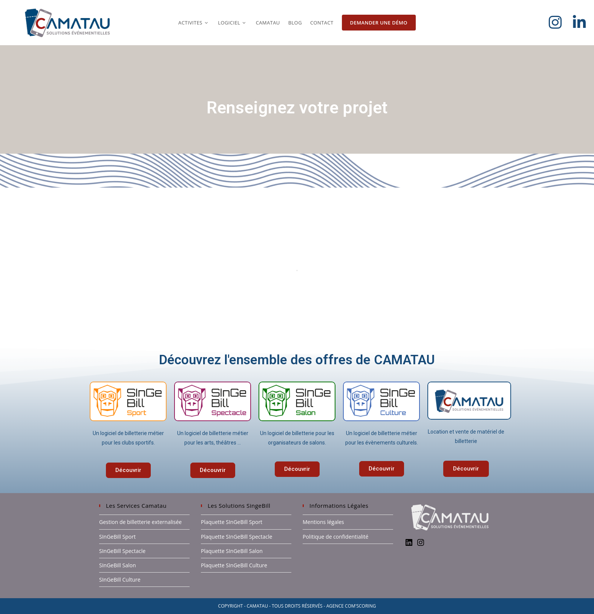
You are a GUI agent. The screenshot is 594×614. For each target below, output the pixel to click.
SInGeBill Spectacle (122, 550)
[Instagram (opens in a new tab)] (561, 22)
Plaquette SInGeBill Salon (232, 550)
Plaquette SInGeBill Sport (231, 521)
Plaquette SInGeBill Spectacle (236, 536)
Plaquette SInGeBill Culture (234, 565)
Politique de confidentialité (335, 536)
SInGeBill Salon (117, 565)
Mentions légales (323, 521)
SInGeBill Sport (117, 536)
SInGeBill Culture (120, 579)
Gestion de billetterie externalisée (140, 521)
